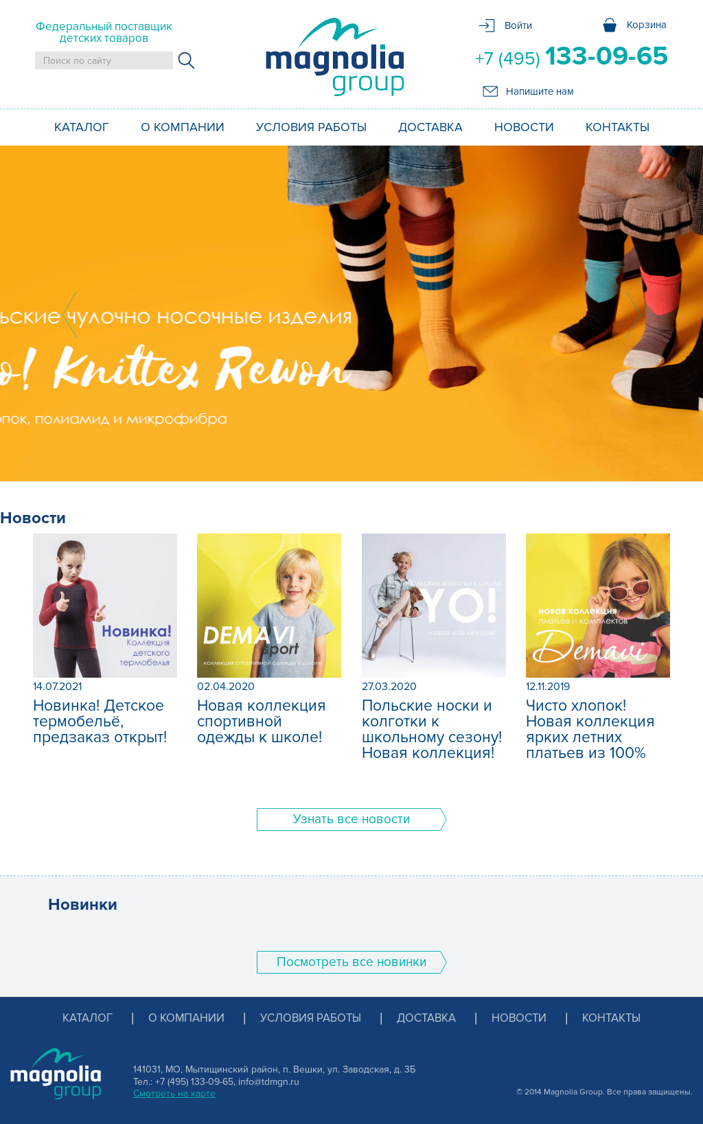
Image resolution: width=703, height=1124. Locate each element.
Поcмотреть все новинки (351, 962)
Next (633, 314)
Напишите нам (540, 91)
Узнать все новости (351, 819)
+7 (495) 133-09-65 (194, 1082)
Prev (69, 314)
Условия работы (311, 127)
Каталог (81, 127)
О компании (182, 127)
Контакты (617, 127)
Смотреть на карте (174, 1093)
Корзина (647, 25)
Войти (518, 25)
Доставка (430, 127)
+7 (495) (571, 56)
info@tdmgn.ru (268, 1082)
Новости (524, 127)
